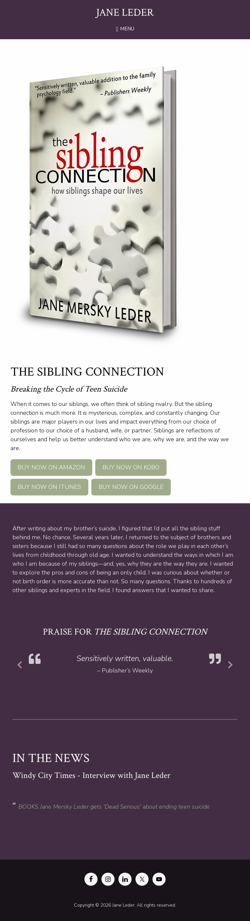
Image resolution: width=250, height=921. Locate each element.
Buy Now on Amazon (51, 467)
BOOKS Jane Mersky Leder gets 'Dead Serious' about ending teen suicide (114, 807)
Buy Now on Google (131, 487)
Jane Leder (125, 12)
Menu (127, 28)
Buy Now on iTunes (49, 487)
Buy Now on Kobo (130, 467)
